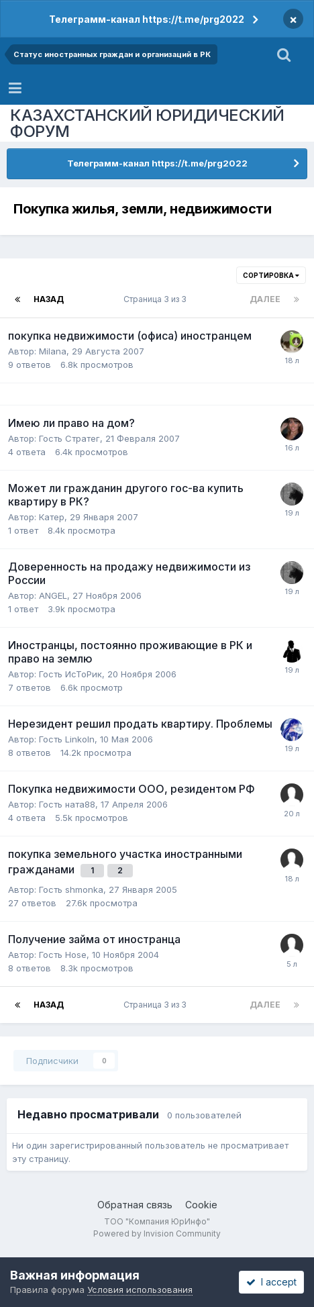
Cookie (201, 1204)
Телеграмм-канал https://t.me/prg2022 (146, 19)
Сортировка (271, 275)
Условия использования (140, 1289)
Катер (51, 517)
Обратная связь (134, 1204)
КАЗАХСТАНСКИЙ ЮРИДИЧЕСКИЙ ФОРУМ (147, 123)
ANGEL (53, 595)
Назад (49, 299)
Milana (52, 351)
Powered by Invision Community (157, 1233)
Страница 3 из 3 (157, 299)
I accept (271, 1282)
